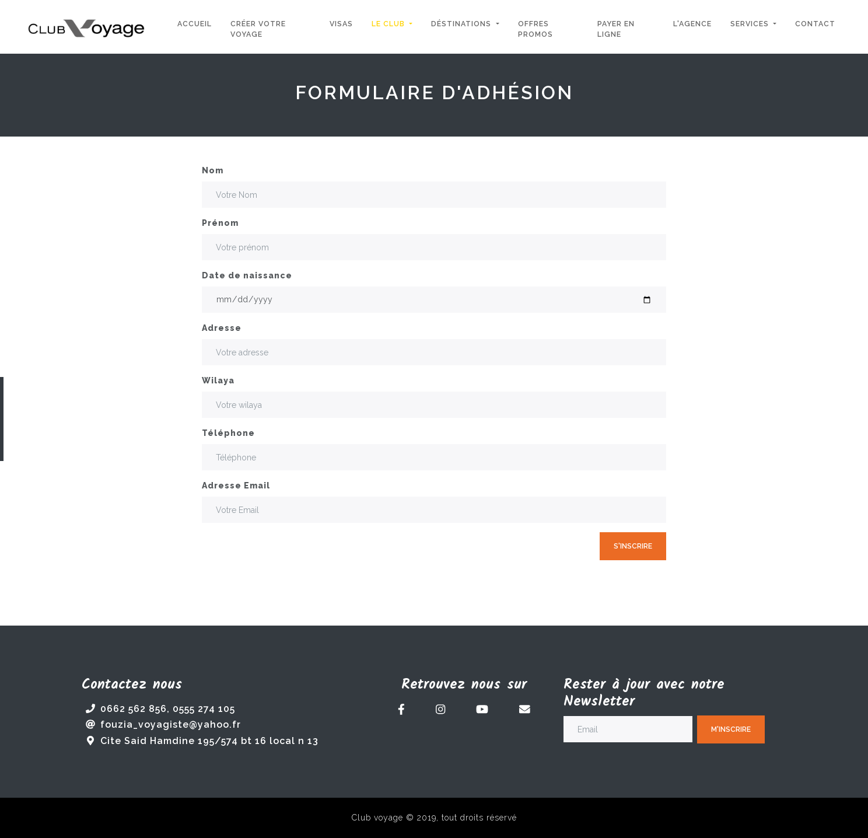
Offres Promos (535, 29)
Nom (212, 170)
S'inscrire (633, 546)
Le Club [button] (389, 23)
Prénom (220, 223)
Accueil (194, 23)
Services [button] (750, 23)
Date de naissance (247, 275)
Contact (815, 23)
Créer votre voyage (258, 29)
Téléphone (228, 433)
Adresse (222, 328)
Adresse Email (236, 485)
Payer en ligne (616, 29)
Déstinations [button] (462, 23)
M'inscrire (731, 729)
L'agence (692, 23)
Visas (341, 23)
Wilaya (218, 380)
